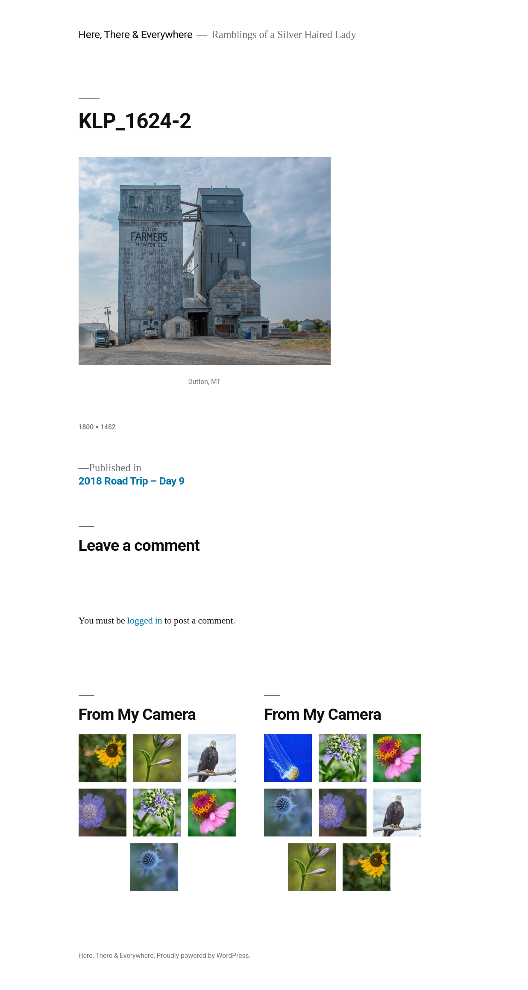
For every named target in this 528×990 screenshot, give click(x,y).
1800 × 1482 (97, 427)
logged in (144, 621)
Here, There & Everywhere (136, 34)
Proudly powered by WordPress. (204, 956)
